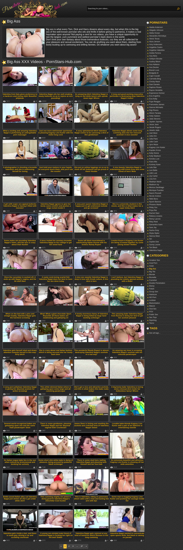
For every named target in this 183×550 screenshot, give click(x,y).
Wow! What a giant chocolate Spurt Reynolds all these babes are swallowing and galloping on (55, 316)
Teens (151, 323)
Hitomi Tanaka (155, 113)
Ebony (152, 286)
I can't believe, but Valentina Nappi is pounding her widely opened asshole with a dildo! (127, 279)
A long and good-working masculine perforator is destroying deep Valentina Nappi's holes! (127, 96)
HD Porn (152, 297)
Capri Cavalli (154, 76)
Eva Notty (153, 99)
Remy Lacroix (155, 219)
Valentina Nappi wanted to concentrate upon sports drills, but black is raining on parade (127, 535)
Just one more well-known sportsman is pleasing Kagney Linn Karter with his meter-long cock (55, 133)
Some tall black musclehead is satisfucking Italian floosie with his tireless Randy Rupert (91, 242)
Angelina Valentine (157, 50)
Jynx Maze (153, 144)
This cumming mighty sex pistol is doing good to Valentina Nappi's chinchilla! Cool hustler (55, 499)
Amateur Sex (154, 260)
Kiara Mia (153, 162)
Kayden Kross (155, 150)
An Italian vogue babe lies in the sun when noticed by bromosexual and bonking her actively (20, 462)
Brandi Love (154, 70)
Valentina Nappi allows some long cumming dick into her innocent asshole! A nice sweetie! (127, 133)
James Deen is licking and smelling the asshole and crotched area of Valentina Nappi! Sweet (91, 425)
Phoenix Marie (155, 204)
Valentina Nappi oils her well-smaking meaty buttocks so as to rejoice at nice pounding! (56, 96)
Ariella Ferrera (155, 53)
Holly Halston (154, 116)
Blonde (152, 274)
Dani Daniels (154, 84)
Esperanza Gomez (157, 93)
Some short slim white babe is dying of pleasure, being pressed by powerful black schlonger (55, 462)
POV (151, 312)
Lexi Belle (153, 170)
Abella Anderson (156, 27)
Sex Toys (153, 317)
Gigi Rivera (153, 110)
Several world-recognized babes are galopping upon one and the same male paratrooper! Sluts (20, 425)
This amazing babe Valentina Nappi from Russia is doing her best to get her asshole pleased (127, 316)
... (77, 546)
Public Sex (153, 314)
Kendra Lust (154, 159)
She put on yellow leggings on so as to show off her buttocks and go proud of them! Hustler (91, 169)
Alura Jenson (154, 41)
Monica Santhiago (156, 187)
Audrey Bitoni (154, 61)
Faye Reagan (154, 102)
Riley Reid (153, 222)
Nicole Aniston (155, 196)
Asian (151, 266)
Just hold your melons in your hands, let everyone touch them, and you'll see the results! (55, 169)
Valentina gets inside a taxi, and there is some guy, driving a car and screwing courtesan (19, 535)
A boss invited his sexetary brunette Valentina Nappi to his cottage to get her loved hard (56, 242)
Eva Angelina (154, 96)
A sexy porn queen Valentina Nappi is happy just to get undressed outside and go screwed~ (91, 206)
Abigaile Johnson (156, 30)
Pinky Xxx (153, 207)
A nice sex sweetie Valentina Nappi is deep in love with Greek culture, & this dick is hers (91, 279)
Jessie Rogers (155, 127)
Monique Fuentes (156, 190)
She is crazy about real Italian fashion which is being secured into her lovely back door (55, 352)
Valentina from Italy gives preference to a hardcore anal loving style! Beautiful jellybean (20, 96)
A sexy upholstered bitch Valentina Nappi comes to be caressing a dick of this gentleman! (91, 133)
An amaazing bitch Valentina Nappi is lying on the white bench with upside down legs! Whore (91, 96)
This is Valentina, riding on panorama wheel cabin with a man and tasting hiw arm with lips (91, 499)
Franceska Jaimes (156, 104)
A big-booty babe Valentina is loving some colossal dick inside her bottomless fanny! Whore (127, 389)
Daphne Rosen (155, 87)
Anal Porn (153, 263)
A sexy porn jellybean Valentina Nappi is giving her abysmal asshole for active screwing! (20, 389)
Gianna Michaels (156, 107)
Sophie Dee (154, 242)
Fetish (151, 289)
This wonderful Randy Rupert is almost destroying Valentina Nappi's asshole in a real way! (91, 352)
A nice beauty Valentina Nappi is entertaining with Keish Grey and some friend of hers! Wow (127, 169)
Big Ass (152, 269)
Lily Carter (153, 176)
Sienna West (154, 236)
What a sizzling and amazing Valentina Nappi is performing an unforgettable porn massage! (20, 133)
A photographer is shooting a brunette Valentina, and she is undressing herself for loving (20, 169)
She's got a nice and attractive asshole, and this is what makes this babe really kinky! (91, 389)
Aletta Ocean (154, 33)
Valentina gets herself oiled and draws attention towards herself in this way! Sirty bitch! (20, 352)
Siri (150, 239)
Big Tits (152, 271)
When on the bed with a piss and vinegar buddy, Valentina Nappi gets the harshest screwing (20, 316)
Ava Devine (154, 67)
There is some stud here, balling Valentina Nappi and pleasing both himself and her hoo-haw (91, 462)
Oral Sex (153, 309)
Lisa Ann (152, 179)
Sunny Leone (154, 244)
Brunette (152, 277)
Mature (152, 306)
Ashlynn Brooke (155, 59)
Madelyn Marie (155, 182)
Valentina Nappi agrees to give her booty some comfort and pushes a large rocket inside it (56, 206)
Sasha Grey (154, 230)
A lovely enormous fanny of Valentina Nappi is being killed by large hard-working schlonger (91, 316)
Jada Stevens (155, 119)
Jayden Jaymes (155, 122)
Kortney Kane (155, 164)
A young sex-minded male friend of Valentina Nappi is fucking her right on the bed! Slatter (56, 535)
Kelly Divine (154, 153)
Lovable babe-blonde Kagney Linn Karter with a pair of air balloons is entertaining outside (127, 425)
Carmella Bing (155, 79)
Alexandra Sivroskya (157, 36)
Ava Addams (154, 64)
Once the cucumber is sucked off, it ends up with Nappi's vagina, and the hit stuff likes (20, 279)
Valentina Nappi (155, 250)
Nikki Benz (153, 199)
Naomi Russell (155, 193)
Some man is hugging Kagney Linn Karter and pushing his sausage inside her (127, 499)
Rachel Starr (154, 213)
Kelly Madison (155, 156)
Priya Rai (153, 210)
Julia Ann (153, 136)
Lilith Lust (153, 173)
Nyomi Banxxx (155, 202)
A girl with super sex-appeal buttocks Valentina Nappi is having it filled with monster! (20, 206)
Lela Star (153, 167)
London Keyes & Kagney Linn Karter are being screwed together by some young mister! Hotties (127, 242)
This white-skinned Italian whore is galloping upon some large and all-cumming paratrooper (55, 389)
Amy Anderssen (155, 44)
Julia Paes (153, 139)
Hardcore (153, 294)
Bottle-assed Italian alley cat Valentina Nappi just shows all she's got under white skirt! (20, 499)
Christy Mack (154, 81)
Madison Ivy (154, 184)
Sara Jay (153, 227)
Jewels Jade (154, 130)
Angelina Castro (156, 47)
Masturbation (154, 303)
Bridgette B (153, 73)
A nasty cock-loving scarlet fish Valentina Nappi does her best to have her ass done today (55, 279)
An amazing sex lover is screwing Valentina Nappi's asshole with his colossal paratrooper (127, 352)
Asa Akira (153, 56)
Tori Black (153, 247)
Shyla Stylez (154, 233)
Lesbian (152, 300)
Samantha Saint (156, 224)
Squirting (153, 320)
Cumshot (153, 280)
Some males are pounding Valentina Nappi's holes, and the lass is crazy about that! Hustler (20, 242)
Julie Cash (153, 142)
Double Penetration (157, 283)
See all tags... (155, 333)
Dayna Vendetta (156, 90)
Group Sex (153, 292)
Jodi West (153, 133)
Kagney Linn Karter (157, 147)
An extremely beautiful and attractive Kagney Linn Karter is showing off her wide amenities (127, 462)
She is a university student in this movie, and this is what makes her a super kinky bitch (127, 206)
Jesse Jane (154, 124)
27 (82, 546)
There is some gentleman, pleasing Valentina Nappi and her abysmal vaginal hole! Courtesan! (55, 425)
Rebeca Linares (155, 216)
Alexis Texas (154, 39)
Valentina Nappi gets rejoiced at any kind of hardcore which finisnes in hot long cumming (91, 535)
